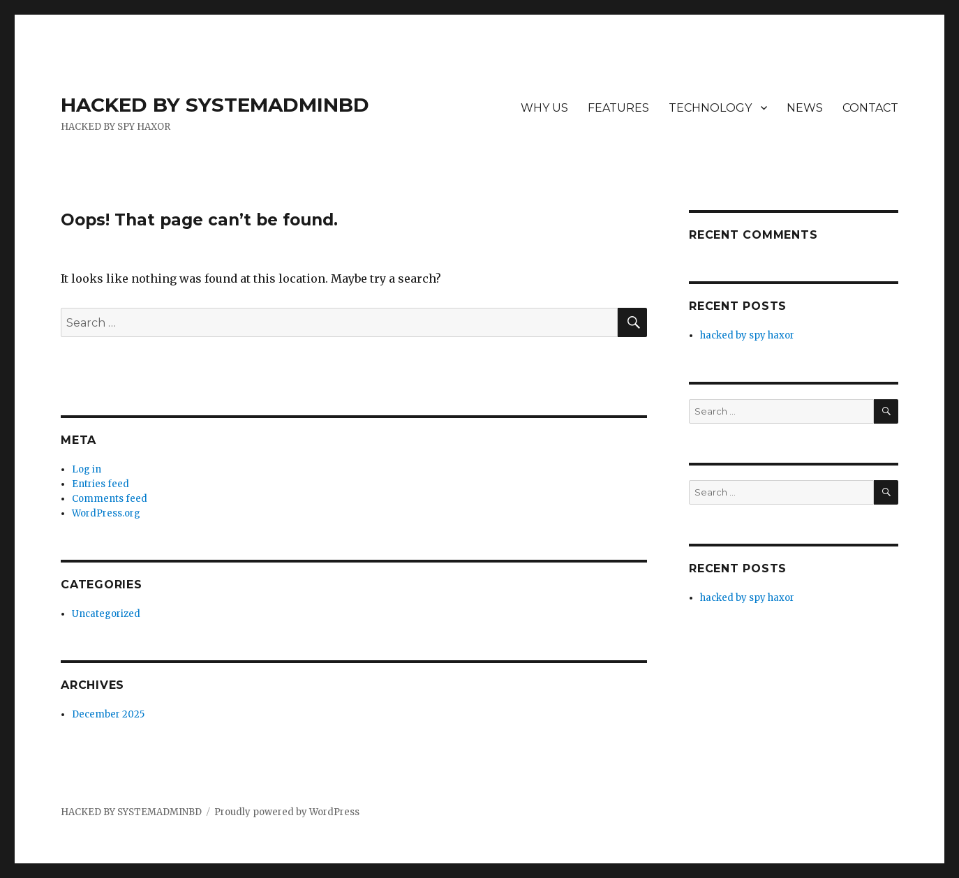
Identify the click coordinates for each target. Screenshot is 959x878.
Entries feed (100, 484)
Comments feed (109, 499)
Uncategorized (106, 614)
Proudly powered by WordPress (286, 812)
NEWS (805, 107)
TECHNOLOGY (710, 107)
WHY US (544, 107)
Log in (86, 469)
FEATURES (618, 107)
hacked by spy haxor (747, 335)
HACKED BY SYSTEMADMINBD (215, 105)
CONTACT (870, 107)
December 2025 (108, 714)
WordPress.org (106, 513)
